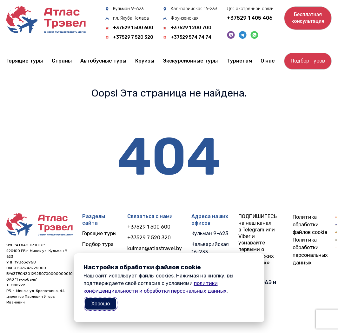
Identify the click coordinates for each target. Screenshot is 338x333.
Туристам (239, 61)
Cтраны (62, 61)
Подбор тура (98, 244)
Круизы (144, 61)
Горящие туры (24, 61)
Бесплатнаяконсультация (307, 17)
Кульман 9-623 (128, 8)
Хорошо (100, 303)
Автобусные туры (103, 61)
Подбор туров (308, 61)
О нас (268, 61)
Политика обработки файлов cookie (310, 224)
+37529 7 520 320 (133, 37)
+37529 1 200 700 (191, 27)
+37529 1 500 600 (133, 27)
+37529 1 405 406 (250, 18)
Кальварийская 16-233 (194, 8)
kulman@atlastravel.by (154, 248)
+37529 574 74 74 (191, 37)
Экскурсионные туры (190, 61)
